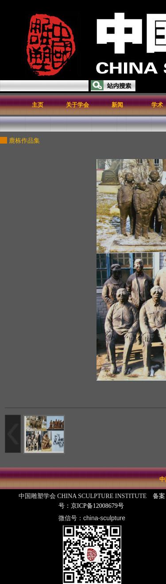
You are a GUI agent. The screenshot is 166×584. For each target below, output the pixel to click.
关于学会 (77, 104)
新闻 (117, 104)
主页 (37, 104)
